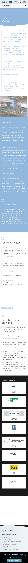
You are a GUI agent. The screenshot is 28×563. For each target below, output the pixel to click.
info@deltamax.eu (6, 537)
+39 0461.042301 (6, 539)
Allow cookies (14, 560)
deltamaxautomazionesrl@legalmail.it (11, 541)
